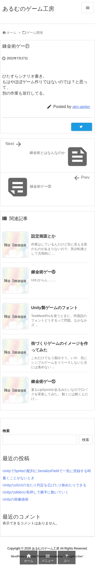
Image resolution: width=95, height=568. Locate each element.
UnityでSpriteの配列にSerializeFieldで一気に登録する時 (47, 471)
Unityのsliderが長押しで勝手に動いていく (36, 492)
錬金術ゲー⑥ (43, 272)
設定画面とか (43, 236)
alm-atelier (81, 106)
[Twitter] (81, 127)
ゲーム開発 (35, 32)
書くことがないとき (18, 478)
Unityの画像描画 (15, 499)
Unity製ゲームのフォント (54, 308)
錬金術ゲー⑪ (43, 381)
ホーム (11, 32)
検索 (6, 431)
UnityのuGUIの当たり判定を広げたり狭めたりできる (44, 485)
